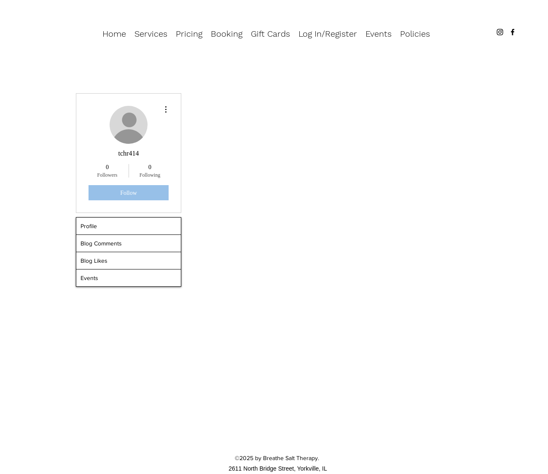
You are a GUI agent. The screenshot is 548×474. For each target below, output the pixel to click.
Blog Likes (94, 260)
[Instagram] (500, 32)
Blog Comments (101, 243)
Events (89, 278)
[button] (151, 33)
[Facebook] (512, 32)
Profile (89, 226)
